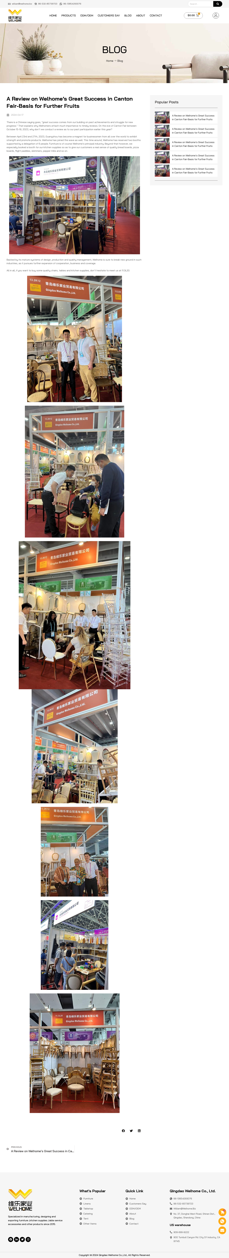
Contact (156, 15)
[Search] (217, 4)
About (140, 15)
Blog (128, 15)
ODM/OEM (86, 15)
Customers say (109, 15)
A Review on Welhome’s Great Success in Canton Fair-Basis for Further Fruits (193, 117)
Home (53, 15)
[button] (123, 1130)
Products (68, 15)
